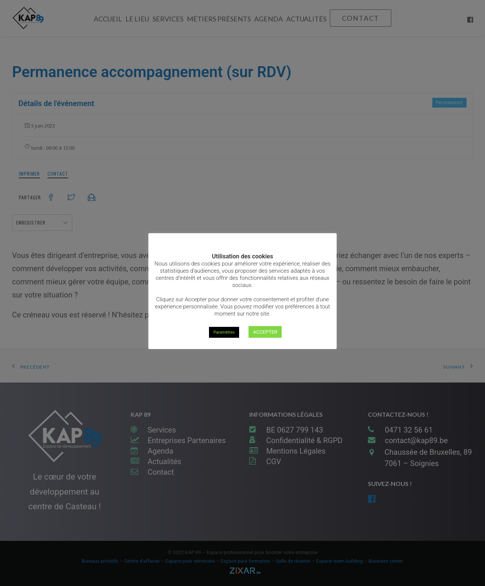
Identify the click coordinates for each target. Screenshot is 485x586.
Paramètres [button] (224, 332)
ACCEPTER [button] (265, 332)
